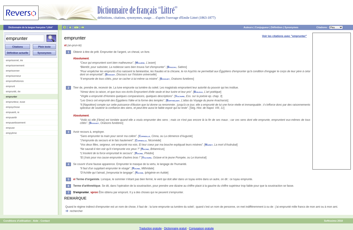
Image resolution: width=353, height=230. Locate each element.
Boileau (171, 67)
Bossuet (110, 74)
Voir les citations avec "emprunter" (284, 36)
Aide (35, 220)
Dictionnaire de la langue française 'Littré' (30, 27)
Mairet (209, 144)
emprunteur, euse (15, 101)
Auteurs (248, 27)
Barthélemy (173, 100)
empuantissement (15, 122)
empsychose (13, 107)
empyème (11, 133)
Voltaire (180, 96)
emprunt (10, 86)
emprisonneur (13, 75)
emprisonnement (15, 65)
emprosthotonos (15, 81)
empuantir (11, 117)
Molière (140, 62)
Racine (145, 149)
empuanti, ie (12, 112)
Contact (45, 220)
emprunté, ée (13, 91)
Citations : (329, 27)
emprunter (11, 96)
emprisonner (13, 70)
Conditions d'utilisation (17, 220)
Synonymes (291, 27)
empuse (10, 127)
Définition (276, 27)
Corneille (144, 136)
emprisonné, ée (14, 60)
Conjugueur (262, 27)
